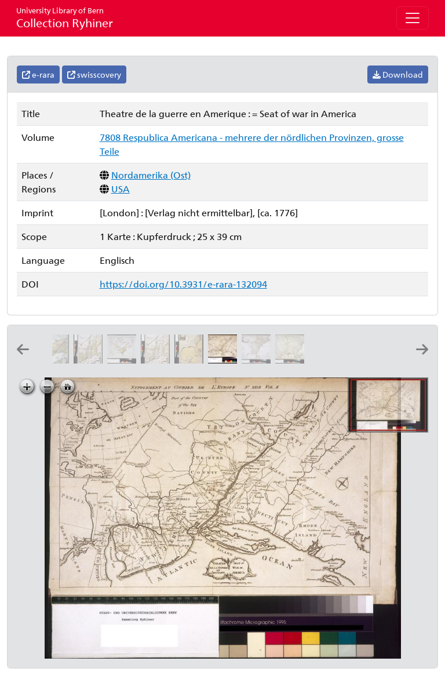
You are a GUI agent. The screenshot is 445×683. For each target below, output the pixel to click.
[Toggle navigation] (412, 18)
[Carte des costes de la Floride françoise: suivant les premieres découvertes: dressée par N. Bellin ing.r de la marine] (359, 360)
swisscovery (94, 74)
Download (398, 74)
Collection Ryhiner (64, 17)
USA (120, 189)
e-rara (38, 74)
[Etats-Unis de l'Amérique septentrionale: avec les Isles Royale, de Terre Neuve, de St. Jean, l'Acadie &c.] (258, 360)
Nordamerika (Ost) (151, 175)
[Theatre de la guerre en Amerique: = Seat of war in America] (225, 360)
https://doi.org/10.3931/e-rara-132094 (183, 284)
